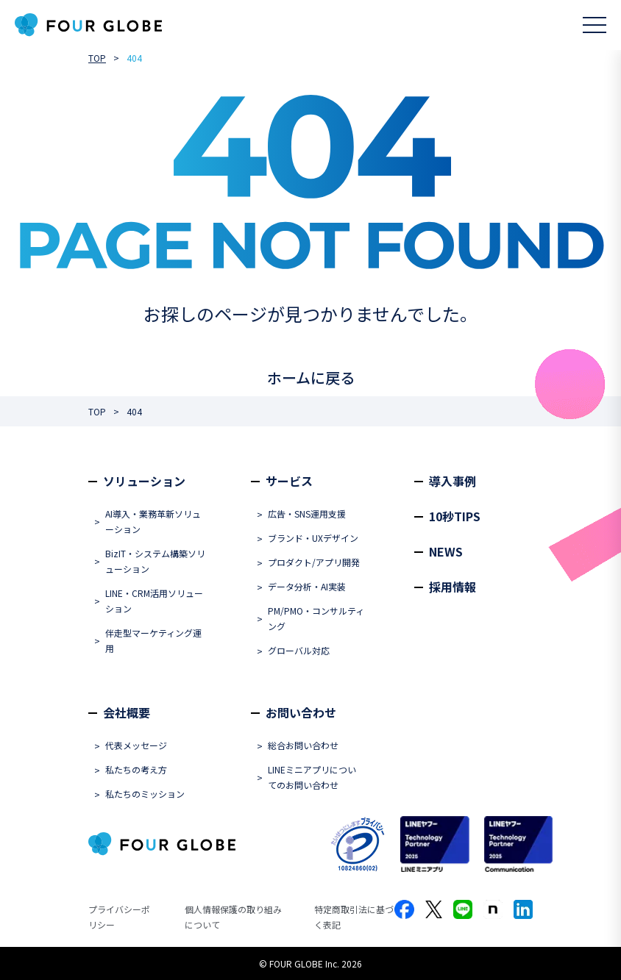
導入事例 (452, 481)
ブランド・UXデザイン (313, 538)
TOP (97, 57)
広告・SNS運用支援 (307, 513)
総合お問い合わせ (303, 745)
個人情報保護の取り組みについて (233, 917)
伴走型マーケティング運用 (153, 640)
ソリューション (144, 481)
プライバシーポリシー (119, 917)
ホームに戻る (311, 377)
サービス (289, 481)
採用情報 (452, 586)
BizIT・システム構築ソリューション (155, 561)
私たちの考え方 (136, 769)
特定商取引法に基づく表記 (354, 917)
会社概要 (126, 712)
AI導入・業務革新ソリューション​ (153, 521)
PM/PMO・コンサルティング (316, 618)
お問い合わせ (301, 712)
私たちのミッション (145, 793)
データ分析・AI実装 (307, 586)
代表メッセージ (136, 745)
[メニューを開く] (594, 25)
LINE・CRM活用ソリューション (154, 601)
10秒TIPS (454, 516)
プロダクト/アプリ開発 (314, 562)
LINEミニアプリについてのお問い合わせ (312, 777)
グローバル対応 (299, 650)
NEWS (446, 551)
